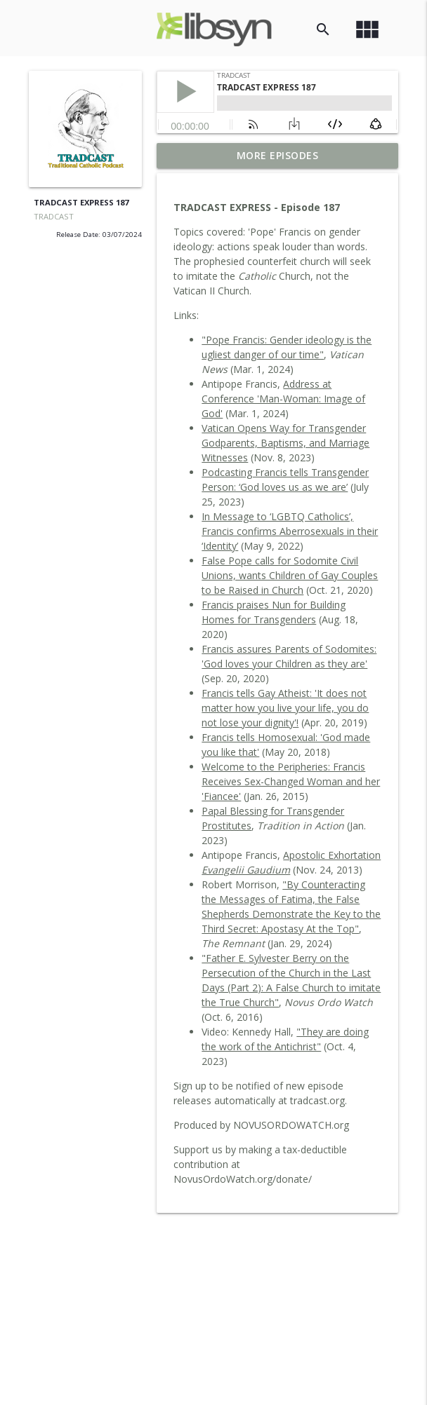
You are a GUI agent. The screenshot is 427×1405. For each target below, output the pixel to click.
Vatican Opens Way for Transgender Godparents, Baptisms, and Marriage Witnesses (285, 442)
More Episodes (278, 155)
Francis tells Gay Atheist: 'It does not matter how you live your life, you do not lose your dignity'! (285, 707)
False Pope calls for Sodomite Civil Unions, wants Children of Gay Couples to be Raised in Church (290, 575)
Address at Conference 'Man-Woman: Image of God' (283, 398)
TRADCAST (54, 216)
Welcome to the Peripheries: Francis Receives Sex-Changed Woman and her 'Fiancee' (291, 781)
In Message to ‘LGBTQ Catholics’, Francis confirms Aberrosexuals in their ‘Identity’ (290, 531)
